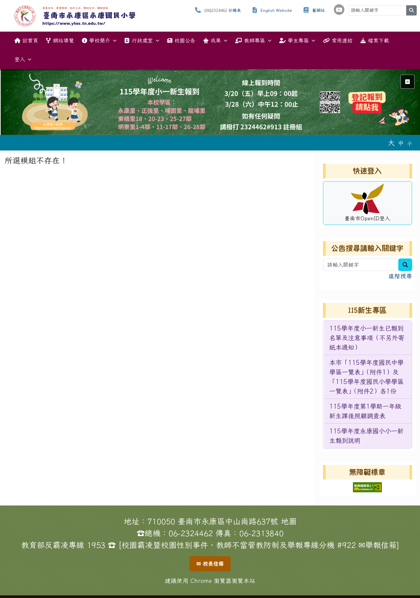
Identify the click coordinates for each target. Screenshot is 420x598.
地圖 (289, 521)
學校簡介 (99, 40)
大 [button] (391, 142)
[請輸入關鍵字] (377, 10)
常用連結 (338, 40)
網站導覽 (60, 40)
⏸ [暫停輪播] (407, 81)
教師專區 (253, 40)
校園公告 (181, 40)
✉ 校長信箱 (210, 563)
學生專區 (297, 40)
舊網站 (318, 10)
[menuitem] (368, 338)
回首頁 (26, 40)
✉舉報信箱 (377, 545)
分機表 (234, 10)
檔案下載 (374, 40)
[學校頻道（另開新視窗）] (339, 9)
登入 (22, 59)
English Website (276, 10)
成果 (215, 40)
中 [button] (401, 143)
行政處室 (141, 40)
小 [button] (409, 143)
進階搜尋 (400, 276)
